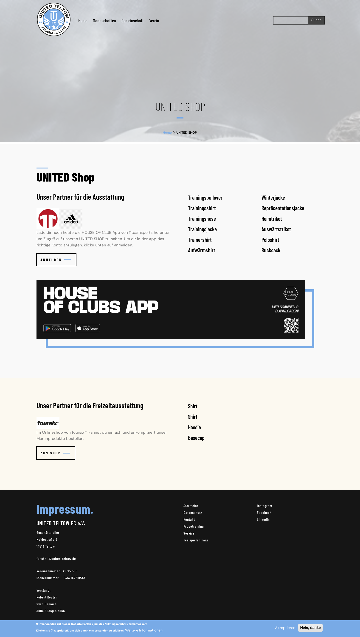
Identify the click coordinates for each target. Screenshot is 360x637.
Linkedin (263, 519)
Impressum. (65, 508)
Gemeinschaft (132, 20)
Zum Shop (55, 453)
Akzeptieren (285, 629)
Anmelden (55, 259)
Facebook (264, 512)
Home (82, 20)
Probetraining (193, 526)
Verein (154, 20)
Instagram (264, 505)
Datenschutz (192, 512)
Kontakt (189, 519)
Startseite (190, 505)
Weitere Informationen (144, 631)
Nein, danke (310, 629)
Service (189, 533)
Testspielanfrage (196, 540)
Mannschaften (104, 20)
